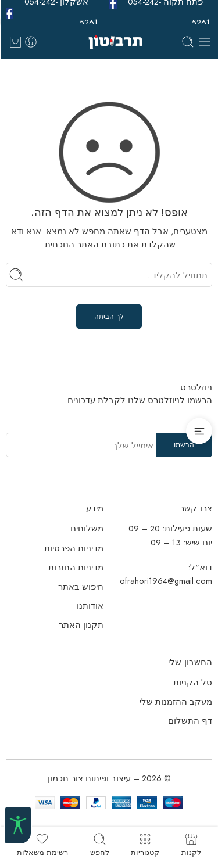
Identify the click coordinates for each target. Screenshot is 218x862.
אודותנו (90, 605)
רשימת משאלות (42, 844)
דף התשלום (190, 720)
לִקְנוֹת (191, 844)
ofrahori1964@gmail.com (166, 580)
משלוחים (86, 528)
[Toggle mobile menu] (204, 42)
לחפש (99, 844)
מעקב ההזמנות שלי (176, 701)
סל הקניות (192, 682)
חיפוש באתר (80, 586)
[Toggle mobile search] (187, 41)
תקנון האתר (81, 625)
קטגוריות (145, 844)
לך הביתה (109, 316)
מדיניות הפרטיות (73, 548)
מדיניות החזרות (75, 567)
